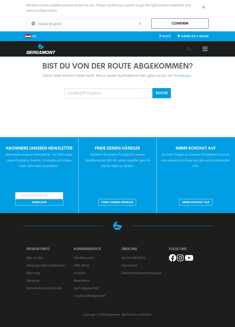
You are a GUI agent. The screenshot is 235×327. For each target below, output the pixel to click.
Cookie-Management (89, 296)
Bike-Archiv (34, 258)
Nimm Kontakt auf (196, 202)
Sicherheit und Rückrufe (44, 288)
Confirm (180, 23)
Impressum (129, 265)
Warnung (33, 273)
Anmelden (39, 202)
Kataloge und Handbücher (45, 265)
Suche (162, 93)
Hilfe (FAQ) (81, 265)
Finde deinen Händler (117, 202)
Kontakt (80, 273)
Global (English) (85, 24)
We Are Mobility (133, 258)
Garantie (32, 280)
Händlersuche (84, 258)
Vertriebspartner (86, 288)
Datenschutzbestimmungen (141, 273)
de (31, 36)
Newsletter (82, 280)
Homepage (182, 75)
